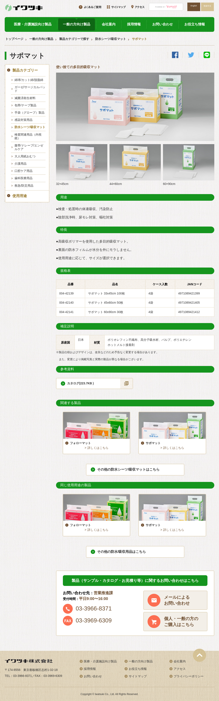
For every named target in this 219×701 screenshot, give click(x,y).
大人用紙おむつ (25, 156)
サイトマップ (138, 676)
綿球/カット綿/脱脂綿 (29, 80)
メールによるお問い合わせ (177, 600)
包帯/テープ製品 (25, 105)
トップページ (14, 39)
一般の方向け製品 (76, 24)
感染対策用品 (24, 119)
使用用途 (19, 196)
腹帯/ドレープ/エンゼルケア (29, 147)
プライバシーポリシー (189, 676)
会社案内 (108, 24)
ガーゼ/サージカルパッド (30, 88)
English (194, 6)
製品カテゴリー (25, 70)
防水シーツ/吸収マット (110, 39)
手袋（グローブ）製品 (29, 112)
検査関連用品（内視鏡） (28, 136)
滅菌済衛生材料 (25, 98)
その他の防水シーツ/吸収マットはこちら (128, 469)
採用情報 (134, 24)
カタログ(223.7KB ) (80, 383)
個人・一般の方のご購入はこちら (181, 621)
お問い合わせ (162, 24)
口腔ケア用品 (24, 171)
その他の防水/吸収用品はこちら (121, 551)
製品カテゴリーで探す (74, 39)
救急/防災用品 (24, 185)
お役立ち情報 (194, 24)
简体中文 (207, 6)
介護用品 (21, 163)
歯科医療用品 (24, 178)
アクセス (180, 668)
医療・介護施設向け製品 (33, 24)
